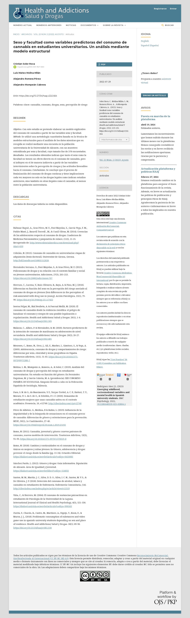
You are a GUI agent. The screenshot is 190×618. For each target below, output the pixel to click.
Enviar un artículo (154, 95)
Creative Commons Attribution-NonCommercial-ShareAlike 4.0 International (114, 276)
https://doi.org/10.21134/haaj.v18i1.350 (32, 527)
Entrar (173, 8)
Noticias (71, 25)
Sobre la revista (113, 25)
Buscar (169, 25)
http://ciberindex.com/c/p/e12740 (64, 403)
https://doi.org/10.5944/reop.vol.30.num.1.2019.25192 (39, 424)
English (145, 41)
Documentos (89, 25)
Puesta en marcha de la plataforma (155, 118)
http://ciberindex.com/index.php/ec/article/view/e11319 (41, 488)
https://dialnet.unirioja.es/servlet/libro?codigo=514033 (41, 470)
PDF (103, 64)
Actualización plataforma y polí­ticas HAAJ (158, 170)
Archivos (26, 34)
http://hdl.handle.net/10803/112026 (31, 260)
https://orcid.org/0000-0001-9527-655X (30, 67)
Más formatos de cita (112, 139)
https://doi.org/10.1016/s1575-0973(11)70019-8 (43, 438)
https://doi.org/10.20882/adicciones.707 (32, 278)
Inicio (16, 34)
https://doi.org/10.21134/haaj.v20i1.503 (32, 321)
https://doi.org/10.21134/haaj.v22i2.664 (38, 95)
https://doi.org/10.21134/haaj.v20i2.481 (32, 339)
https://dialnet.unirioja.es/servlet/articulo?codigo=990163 (42, 506)
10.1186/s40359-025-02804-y (111, 404)
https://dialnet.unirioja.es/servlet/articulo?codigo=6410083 (43, 456)
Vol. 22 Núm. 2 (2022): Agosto (49, 34)
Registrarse (160, 8)
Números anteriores (48, 25)
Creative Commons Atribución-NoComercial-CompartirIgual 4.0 (111, 226)
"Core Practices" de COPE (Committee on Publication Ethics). (111, 363)
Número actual (22, 25)
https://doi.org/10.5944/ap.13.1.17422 (35, 299)
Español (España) (150, 45)
